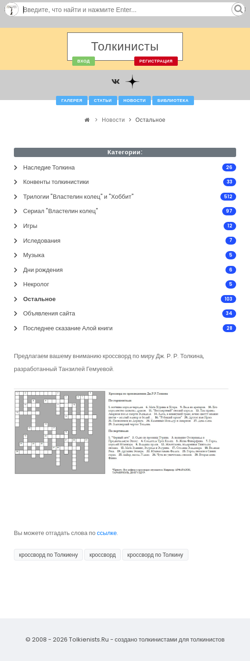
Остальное (150, 120)
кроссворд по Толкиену (48, 555)
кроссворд (102, 555)
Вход (83, 61)
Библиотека (172, 100)
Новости (135, 100)
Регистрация (156, 61)
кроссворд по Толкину (155, 555)
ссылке (107, 533)
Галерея (71, 100)
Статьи (103, 100)
